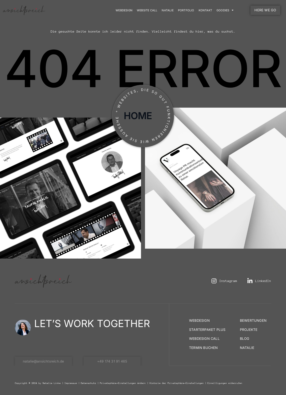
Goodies (225, 10)
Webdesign (124, 10)
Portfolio (186, 10)
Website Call (147, 10)
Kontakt (205, 10)
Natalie (167, 10)
